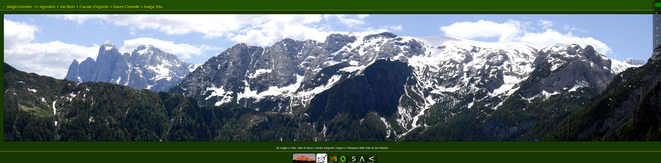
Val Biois (67, 7)
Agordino (47, 7)
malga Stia (153, 7)
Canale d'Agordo (94, 7)
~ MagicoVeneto (17, 7)
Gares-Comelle (126, 7)
